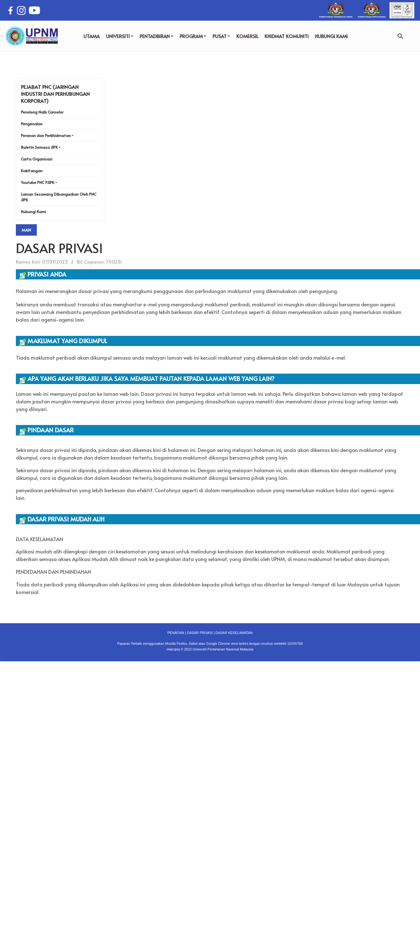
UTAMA (91, 36)
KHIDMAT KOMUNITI (287, 36)
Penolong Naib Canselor (42, 111)
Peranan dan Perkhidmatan (46, 135)
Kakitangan (32, 170)
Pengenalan (32, 123)
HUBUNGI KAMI (331, 36)
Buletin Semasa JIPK (39, 147)
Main (26, 229)
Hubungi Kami (33, 211)
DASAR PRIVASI (200, 633)
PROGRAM (193, 36)
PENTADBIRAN (156, 36)
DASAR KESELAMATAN (234, 633)
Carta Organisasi (36, 158)
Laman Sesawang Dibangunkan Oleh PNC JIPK (58, 197)
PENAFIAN (175, 633)
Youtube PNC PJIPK (37, 182)
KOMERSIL (247, 36)
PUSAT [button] (221, 36)
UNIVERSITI (119, 36)
